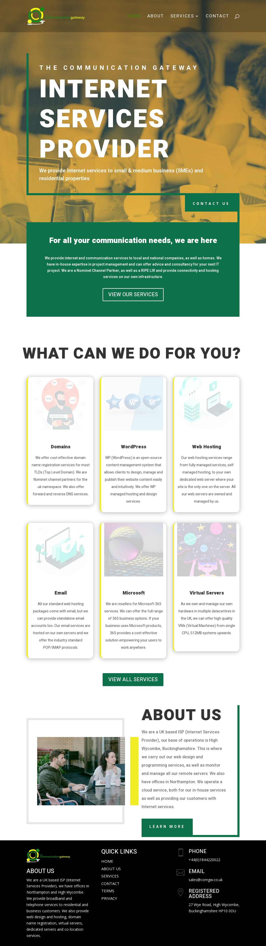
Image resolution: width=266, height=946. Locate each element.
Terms (107, 890)
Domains (60, 446)
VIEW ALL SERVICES (133, 679)
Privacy (109, 898)
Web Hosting (206, 446)
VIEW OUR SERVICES (133, 294)
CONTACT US (211, 203)
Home (134, 16)
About (155, 16)
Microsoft (134, 593)
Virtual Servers (207, 593)
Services (182, 16)
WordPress (133, 446)
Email (61, 593)
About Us (111, 868)
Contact (217, 16)
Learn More (167, 826)
